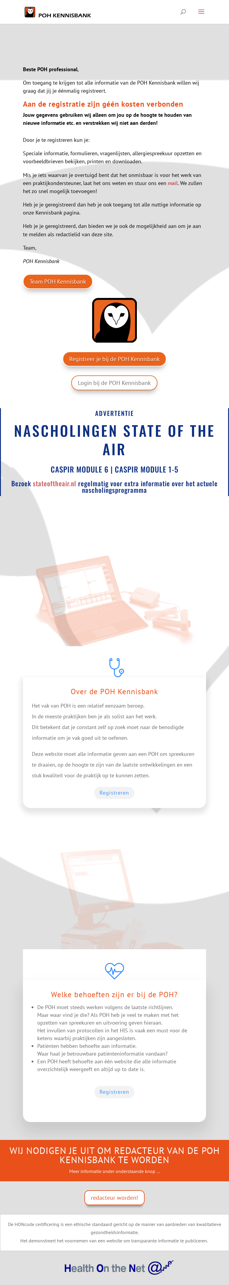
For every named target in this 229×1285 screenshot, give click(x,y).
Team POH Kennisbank (58, 281)
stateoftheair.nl (54, 483)
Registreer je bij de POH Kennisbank (114, 359)
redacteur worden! (114, 1198)
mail (173, 183)
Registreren (114, 792)
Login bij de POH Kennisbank (114, 383)
